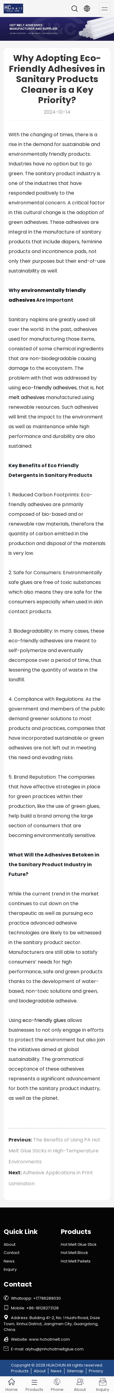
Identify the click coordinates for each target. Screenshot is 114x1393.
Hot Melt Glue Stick (78, 1244)
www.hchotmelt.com (49, 1339)
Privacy (96, 1371)
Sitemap (75, 1371)
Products (20, 1371)
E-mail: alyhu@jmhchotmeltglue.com (44, 1349)
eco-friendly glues (44, 1020)
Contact (11, 1252)
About (10, 1244)
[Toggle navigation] (104, 8)
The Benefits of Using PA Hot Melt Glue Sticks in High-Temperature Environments (54, 1150)
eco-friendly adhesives (49, 387)
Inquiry (10, 1269)
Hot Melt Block (74, 1252)
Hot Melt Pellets (76, 1261)
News (9, 1261)
